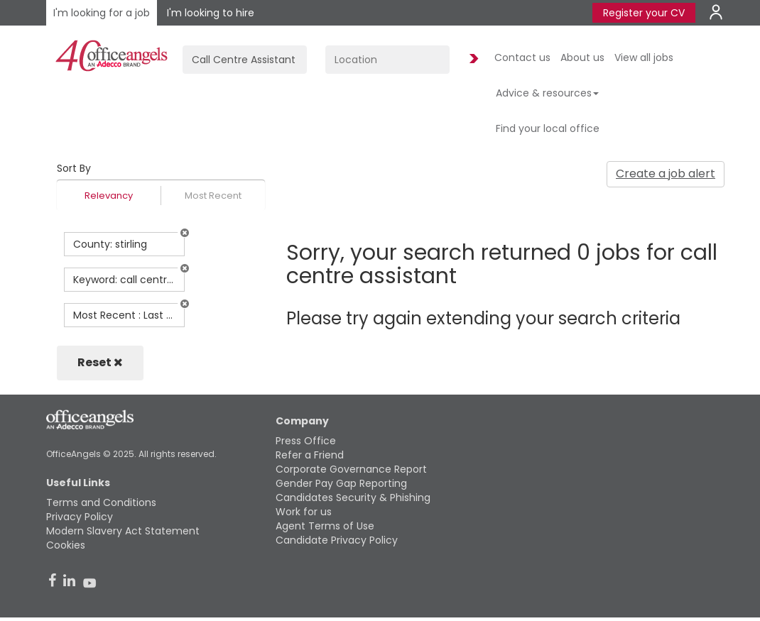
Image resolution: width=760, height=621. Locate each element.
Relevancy (109, 195)
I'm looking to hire (210, 13)
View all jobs (643, 57)
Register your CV (644, 13)
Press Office (306, 441)
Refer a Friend (310, 455)
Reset (100, 362)
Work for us (304, 512)
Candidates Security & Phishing (353, 497)
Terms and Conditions (101, 502)
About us (582, 57)
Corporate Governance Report (351, 469)
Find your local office (547, 128)
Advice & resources (547, 93)
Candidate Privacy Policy (337, 540)
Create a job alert (665, 173)
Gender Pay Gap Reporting (341, 483)
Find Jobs (471, 59)
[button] (185, 233)
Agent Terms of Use (325, 526)
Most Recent (213, 195)
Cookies (65, 545)
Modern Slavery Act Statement (123, 531)
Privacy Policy (79, 517)
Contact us (522, 57)
